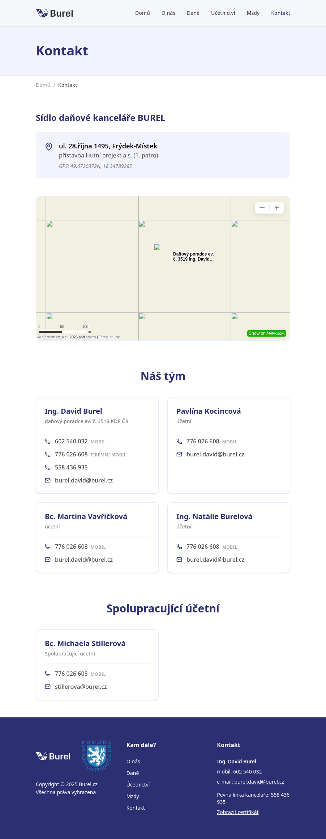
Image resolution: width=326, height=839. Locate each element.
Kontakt (280, 12)
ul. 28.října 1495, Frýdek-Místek (108, 146)
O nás (168, 12)
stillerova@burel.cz (81, 687)
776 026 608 (71, 454)
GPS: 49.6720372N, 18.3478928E (95, 166)
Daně (193, 12)
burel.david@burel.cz (84, 480)
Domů (142, 12)
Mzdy (253, 12)
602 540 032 (71, 441)
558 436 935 (71, 467)
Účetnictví (223, 12)
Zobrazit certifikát (237, 812)
